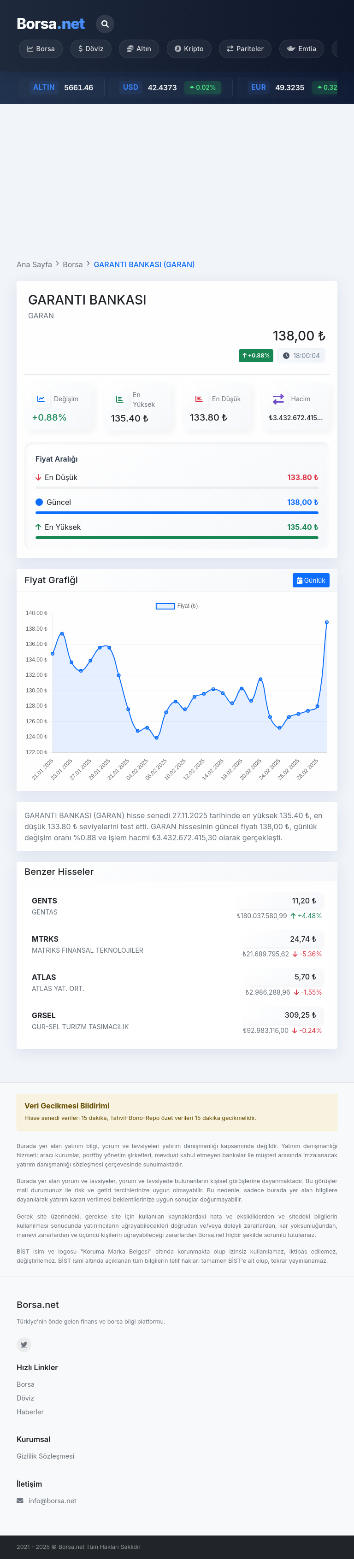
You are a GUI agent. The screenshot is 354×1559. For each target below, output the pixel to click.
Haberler (30, 1412)
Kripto (189, 49)
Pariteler (245, 49)
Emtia (302, 49)
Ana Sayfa (34, 264)
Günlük (311, 580)
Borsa (51, 24)
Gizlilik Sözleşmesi (45, 1456)
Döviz (91, 49)
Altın (139, 49)
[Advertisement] (177, 179)
